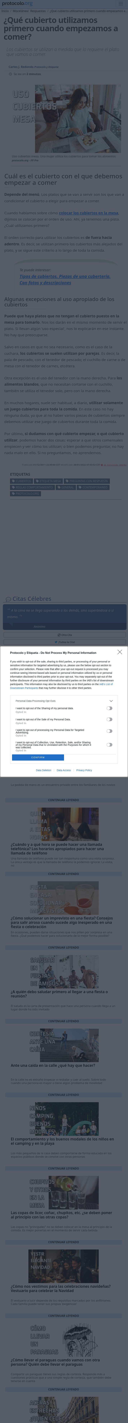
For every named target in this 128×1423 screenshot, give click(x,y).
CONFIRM (38, 757)
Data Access (64, 770)
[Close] (121, 653)
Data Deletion (43, 770)
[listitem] (64, 701)
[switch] (109, 708)
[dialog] (64, 711)
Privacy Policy (84, 770)
